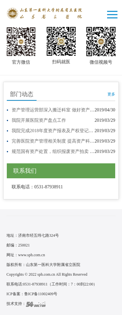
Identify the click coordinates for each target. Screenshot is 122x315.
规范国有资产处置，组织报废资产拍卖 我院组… (60, 151)
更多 (111, 94)
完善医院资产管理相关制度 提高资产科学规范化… (62, 141)
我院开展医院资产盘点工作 (39, 120)
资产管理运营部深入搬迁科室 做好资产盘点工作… (62, 109)
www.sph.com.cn (31, 255)
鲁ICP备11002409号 (40, 294)
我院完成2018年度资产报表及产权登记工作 (55, 130)
